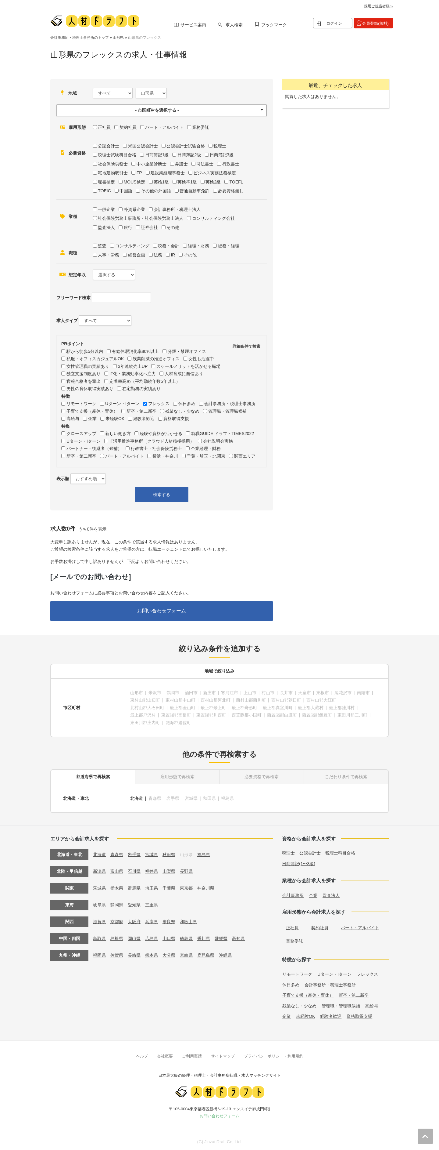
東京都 (186, 888)
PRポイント (72, 343)
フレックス (159, 403)
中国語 (126, 190)
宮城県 (151, 854)
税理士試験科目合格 (117, 154)
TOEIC (104, 190)
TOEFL (236, 182)
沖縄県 (225, 955)
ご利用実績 (192, 1056)
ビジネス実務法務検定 (214, 172)
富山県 (116, 871)
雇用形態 (77, 127)
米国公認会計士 (143, 145)
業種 (73, 216)
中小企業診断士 (151, 163)
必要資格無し (231, 190)
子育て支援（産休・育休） (92, 411)
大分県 (168, 955)
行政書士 (230, 163)
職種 (73, 252)
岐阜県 (99, 904)
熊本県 (151, 955)
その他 (172, 227)
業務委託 (200, 127)
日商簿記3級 (222, 154)
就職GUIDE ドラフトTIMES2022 (222, 433)
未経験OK (114, 418)
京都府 (116, 921)
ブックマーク (274, 24)
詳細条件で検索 (246, 346)
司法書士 (204, 163)
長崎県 (134, 955)
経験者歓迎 (144, 418)
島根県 (116, 938)
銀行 (128, 227)
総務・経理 (228, 245)
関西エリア (244, 456)
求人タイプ (67, 320)
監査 (102, 245)
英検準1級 (187, 182)
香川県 (203, 938)
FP (139, 172)
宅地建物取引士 (113, 172)
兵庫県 (151, 921)
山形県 (118, 37)
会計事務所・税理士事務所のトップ (79, 37)
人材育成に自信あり (184, 373)
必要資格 (77, 153)
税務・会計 (168, 245)
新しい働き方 (118, 433)
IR (173, 254)
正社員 (104, 127)
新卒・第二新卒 (141, 411)
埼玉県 (151, 888)
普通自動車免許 (194, 190)
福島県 (203, 854)
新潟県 (99, 871)
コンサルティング (132, 245)
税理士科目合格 (340, 853)
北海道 (136, 798)
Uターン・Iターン (122, 403)
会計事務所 (293, 895)
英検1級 (161, 182)
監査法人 (106, 227)
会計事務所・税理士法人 (177, 209)
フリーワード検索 (73, 297)
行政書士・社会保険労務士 (156, 448)
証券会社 (149, 227)
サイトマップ (223, 1056)
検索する (161, 494)
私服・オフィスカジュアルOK (95, 358)
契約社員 (128, 127)
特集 (65, 426)
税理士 (219, 145)
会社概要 (165, 1056)
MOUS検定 (134, 182)
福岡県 (99, 955)
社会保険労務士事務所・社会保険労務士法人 (140, 218)
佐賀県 (116, 955)
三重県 (151, 904)
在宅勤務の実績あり (141, 388)
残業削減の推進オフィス (156, 358)
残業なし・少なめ (182, 411)
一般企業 (106, 209)
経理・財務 (198, 245)
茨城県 (99, 888)
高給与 (72, 418)
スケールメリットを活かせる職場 (188, 366)
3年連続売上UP (133, 366)
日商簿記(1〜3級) (298, 863)
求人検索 (234, 24)
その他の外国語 (156, 190)
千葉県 (168, 888)
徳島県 (186, 938)
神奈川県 (205, 888)
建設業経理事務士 (168, 172)
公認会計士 (108, 145)
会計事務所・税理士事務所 (229, 403)
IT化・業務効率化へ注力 (132, 373)
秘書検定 (106, 182)
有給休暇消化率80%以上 (135, 351)
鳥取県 (99, 938)
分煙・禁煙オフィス (187, 351)
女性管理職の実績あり (87, 366)
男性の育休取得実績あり (89, 388)
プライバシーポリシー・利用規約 (273, 1056)
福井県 (151, 871)
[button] (161, 110)
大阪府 (134, 921)
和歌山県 (188, 921)
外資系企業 (134, 209)
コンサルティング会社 (213, 218)
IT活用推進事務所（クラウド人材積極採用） (151, 441)
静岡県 (116, 904)
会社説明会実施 (218, 441)
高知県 (238, 938)
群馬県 (134, 888)
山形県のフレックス (144, 37)
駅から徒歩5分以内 (84, 351)
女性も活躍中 (201, 358)
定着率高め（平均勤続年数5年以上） (144, 381)
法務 (158, 254)
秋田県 (168, 854)
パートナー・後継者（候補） (94, 448)
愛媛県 (221, 938)
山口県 (168, 938)
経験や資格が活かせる (161, 433)
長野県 (186, 871)
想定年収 (77, 274)
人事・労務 (108, 254)
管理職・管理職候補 (227, 411)
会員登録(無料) (375, 23)
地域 (72, 93)
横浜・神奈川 (165, 456)
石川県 (134, 871)
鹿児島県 (205, 955)
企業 (92, 418)
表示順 (62, 478)
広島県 (151, 938)
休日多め (186, 403)
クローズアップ (81, 433)
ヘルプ (142, 1056)
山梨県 (168, 871)
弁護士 (181, 163)
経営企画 (136, 254)
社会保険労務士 (113, 163)
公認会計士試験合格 (185, 145)
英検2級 (213, 182)
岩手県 (134, 854)
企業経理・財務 (206, 448)
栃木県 (116, 888)
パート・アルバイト (164, 127)
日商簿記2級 (189, 154)
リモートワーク (81, 403)
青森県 (116, 854)
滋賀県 (99, 921)
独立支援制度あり (83, 373)
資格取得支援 (176, 418)
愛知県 (134, 904)
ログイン (334, 23)
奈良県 (168, 921)
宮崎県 (186, 955)
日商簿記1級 (157, 154)
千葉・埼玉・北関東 (206, 456)
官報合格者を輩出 (83, 381)
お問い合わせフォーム (161, 610)
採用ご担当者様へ (378, 6)
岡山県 (134, 938)
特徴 (65, 396)
